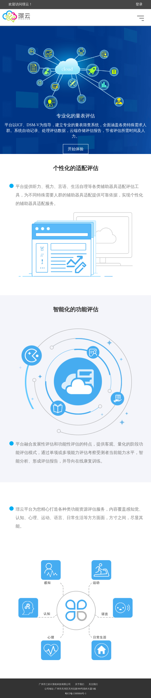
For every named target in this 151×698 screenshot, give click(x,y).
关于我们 (79, 684)
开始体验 (76, 149)
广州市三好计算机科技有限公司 (55, 684)
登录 (139, 4)
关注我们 (93, 684)
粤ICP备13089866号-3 (75, 693)
